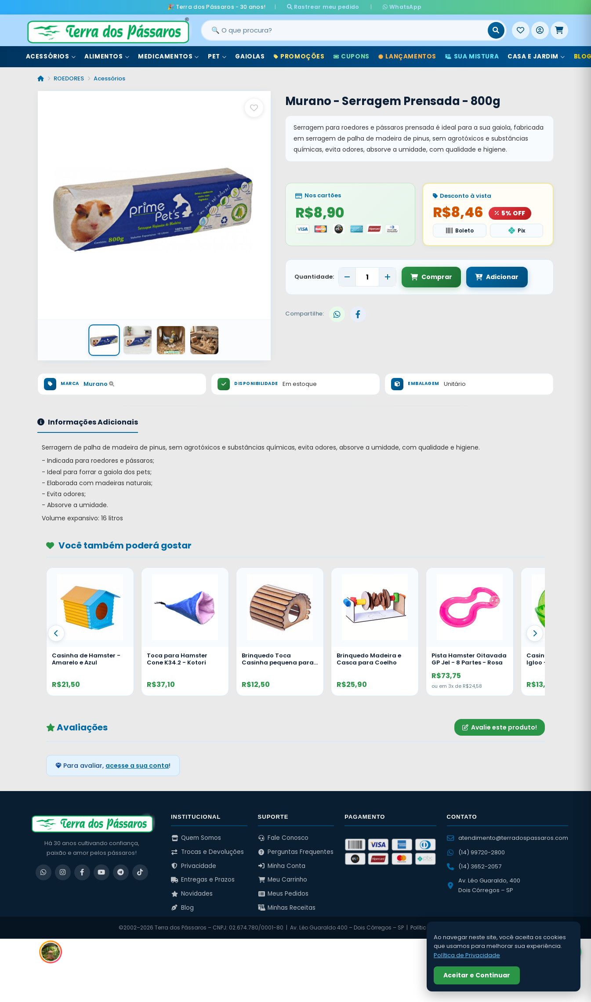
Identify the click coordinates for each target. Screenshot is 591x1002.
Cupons (352, 56)
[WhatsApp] (43, 872)
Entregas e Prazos (203, 879)
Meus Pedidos (283, 893)
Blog (182, 908)
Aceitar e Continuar (476, 975)
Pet (217, 56)
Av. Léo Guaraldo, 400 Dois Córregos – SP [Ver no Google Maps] (483, 885)
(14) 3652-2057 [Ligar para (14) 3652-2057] (474, 866)
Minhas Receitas (287, 908)
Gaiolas (250, 56)
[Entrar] (540, 30)
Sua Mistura (472, 56)
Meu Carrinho (283, 879)
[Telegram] (121, 872)
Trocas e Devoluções (207, 852)
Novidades (192, 893)
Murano (98, 384)
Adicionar (496, 276)
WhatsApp (399, 7)
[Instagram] (63, 872)
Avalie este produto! (499, 726)
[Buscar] (496, 30)
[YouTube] (101, 872)
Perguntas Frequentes (296, 852)
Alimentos (106, 56)
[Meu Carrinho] (559, 30)
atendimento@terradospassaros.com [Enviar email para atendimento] (507, 838)
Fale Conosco (283, 838)
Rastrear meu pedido (325, 7)
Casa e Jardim (536, 56)
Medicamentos (168, 56)
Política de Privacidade (467, 955)
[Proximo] (534, 633)
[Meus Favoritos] (520, 30)
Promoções (299, 56)
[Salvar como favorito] (254, 107)
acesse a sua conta (137, 765)
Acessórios (51, 56)
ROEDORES (69, 78)
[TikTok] (140, 872)
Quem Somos (196, 838)
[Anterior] (56, 633)
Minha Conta (282, 866)
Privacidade (193, 866)
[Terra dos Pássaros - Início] (107, 30)
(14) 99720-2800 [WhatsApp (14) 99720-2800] (476, 852)
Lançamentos (407, 56)
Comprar (431, 276)
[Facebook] (82, 872)
